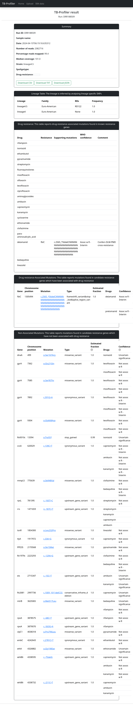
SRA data (39, 3)
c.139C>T (47, 445)
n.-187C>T (48, 509)
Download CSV (25, 82)
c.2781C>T (48, 640)
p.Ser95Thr (48, 380)
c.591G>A (48, 397)
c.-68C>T (47, 618)
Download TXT (43, 82)
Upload (29, 3)
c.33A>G (47, 538)
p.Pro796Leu (49, 631)
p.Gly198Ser (49, 648)
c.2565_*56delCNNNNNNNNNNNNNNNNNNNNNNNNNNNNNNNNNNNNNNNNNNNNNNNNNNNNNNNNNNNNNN (52, 302)
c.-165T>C (48, 500)
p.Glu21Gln (48, 363)
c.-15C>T (47, 575)
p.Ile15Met (48, 547)
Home (21, 3)
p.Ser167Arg (49, 355)
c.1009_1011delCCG (53, 592)
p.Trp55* (47, 437)
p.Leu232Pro (49, 530)
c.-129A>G (48, 555)
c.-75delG (48, 657)
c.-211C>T (48, 682)
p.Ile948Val (48, 480)
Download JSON (61, 82)
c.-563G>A (48, 626)
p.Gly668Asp (49, 420)
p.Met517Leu (49, 601)
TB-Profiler (8, 3)
